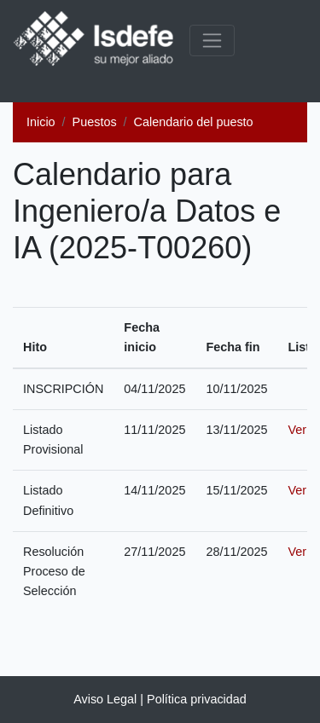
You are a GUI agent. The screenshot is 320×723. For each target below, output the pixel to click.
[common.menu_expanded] (212, 40)
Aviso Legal (105, 699)
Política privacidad (197, 699)
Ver (297, 430)
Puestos (95, 122)
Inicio (40, 122)
